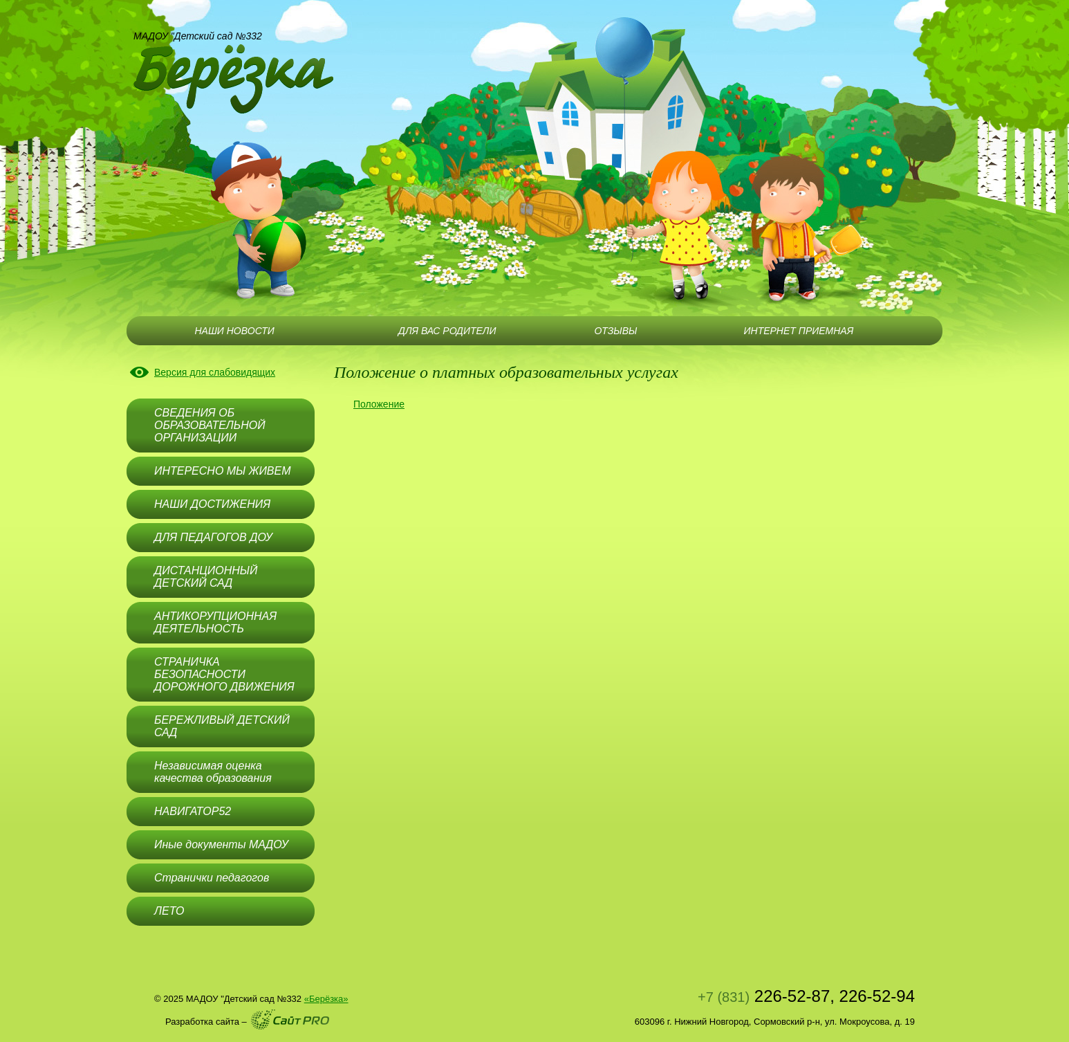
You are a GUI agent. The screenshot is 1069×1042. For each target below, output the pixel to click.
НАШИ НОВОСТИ (234, 330)
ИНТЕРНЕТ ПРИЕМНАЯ (799, 330)
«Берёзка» (326, 999)
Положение (379, 404)
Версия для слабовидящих (214, 372)
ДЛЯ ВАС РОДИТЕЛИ (447, 330)
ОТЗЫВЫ (615, 330)
